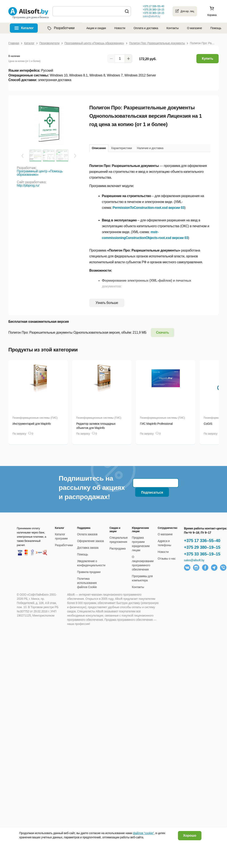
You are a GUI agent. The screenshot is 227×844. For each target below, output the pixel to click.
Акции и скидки (96, 28)
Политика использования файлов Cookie (87, 583)
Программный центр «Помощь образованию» (40, 172)
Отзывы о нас (167, 558)
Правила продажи (89, 572)
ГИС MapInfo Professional (156, 423)
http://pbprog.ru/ (28, 185)
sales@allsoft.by (151, 16)
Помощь (215, 28)
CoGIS (208, 423)
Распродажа (118, 548)
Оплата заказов (87, 534)
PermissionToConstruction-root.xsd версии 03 (148, 207)
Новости (119, 28)
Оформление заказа (90, 541)
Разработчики (60, 28)
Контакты (172, 28)
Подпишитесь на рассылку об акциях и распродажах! (92, 488)
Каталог (27, 28)
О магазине (194, 28)
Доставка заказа (88, 547)
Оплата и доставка (146, 28)
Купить (207, 58)
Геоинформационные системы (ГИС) (35, 417)
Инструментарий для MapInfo (32, 423)
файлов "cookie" (143, 833)
